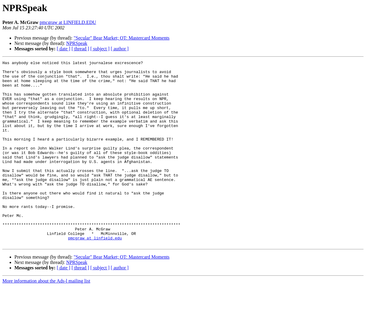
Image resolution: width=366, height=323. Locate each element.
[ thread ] (80, 48)
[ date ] (63, 48)
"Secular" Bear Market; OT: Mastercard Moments (121, 37)
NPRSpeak (76, 43)
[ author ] (120, 48)
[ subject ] (100, 48)
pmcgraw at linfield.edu (95, 274)
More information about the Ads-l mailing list (46, 317)
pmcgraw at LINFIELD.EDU (68, 22)
